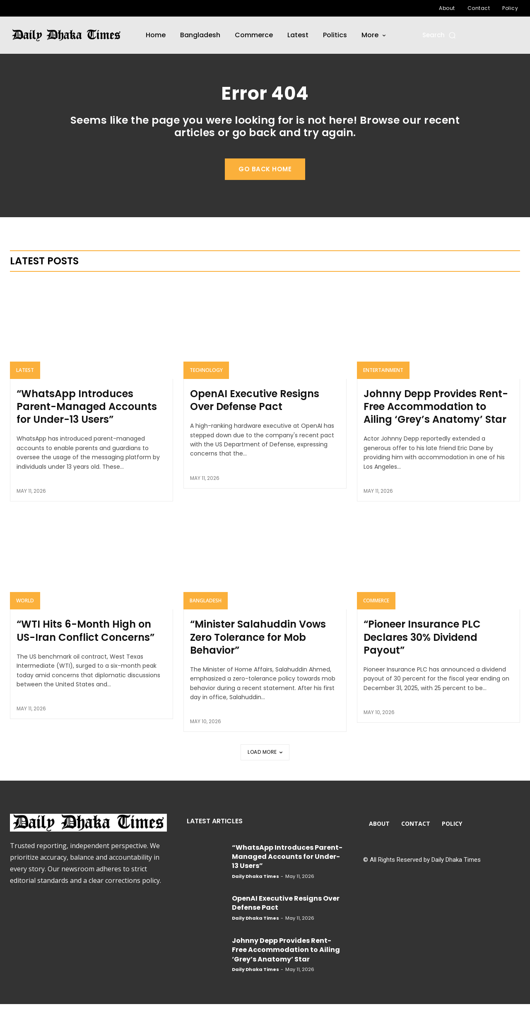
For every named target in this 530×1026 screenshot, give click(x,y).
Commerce (376, 622)
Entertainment (383, 392)
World (25, 622)
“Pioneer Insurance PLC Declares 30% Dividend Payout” (422, 658)
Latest (25, 392)
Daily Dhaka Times (255, 898)
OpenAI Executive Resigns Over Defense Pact (254, 422)
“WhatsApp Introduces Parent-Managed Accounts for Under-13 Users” (87, 428)
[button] (439, 35)
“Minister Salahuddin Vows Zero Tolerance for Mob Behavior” (258, 658)
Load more (265, 773)
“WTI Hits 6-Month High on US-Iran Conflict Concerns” (85, 652)
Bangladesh (206, 622)
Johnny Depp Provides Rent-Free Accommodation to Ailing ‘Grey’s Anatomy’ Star (436, 428)
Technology (206, 392)
